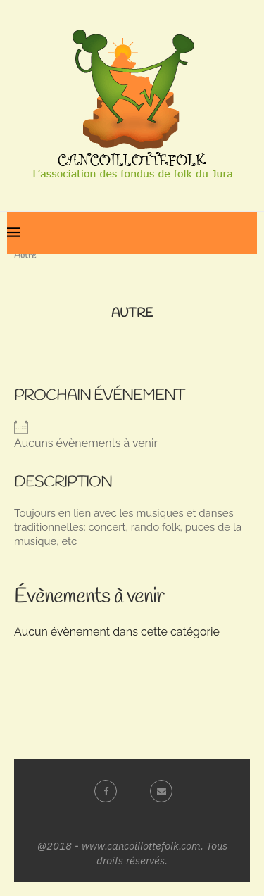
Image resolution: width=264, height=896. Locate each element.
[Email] (160, 791)
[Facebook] (104, 791)
